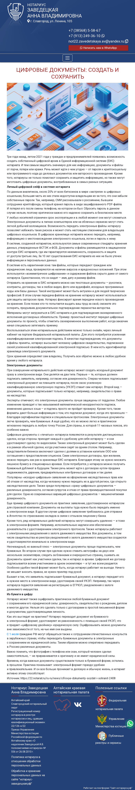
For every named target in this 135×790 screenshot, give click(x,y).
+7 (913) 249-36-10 (87, 36)
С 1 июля (13, 634)
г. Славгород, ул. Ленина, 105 (49, 21)
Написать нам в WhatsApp (98, 48)
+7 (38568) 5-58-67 (85, 30)
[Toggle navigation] (67, 57)
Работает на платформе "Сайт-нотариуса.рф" (107, 788)
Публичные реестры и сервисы (109, 737)
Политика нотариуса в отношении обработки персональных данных (26, 761)
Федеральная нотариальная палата (110, 702)
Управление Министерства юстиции (110, 721)
